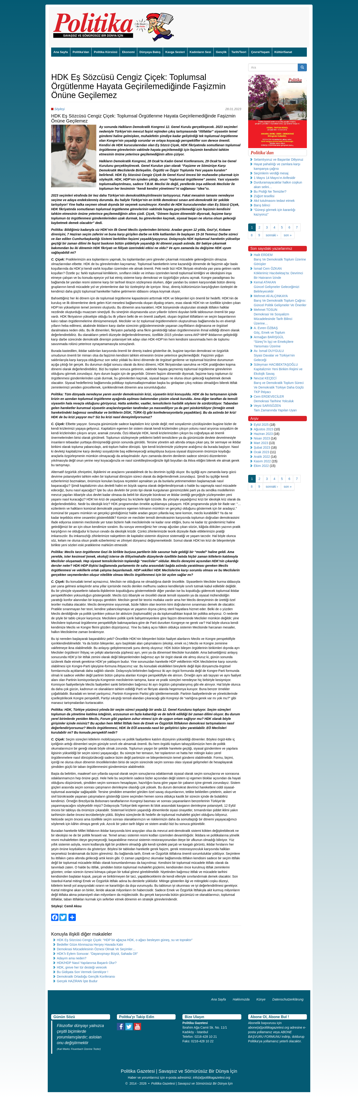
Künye (261, 999)
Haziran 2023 (263, 434)
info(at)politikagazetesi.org (211, 1077)
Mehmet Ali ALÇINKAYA (271, 296)
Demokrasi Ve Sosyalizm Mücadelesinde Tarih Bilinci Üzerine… (273, 318)
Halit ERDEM (263, 255)
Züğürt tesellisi (264, 196)
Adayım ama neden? (71, 958)
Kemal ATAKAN (265, 282)
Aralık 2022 (262, 456)
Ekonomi (128, 52)
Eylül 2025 (261, 424)
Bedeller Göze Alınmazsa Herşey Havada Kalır (90, 944)
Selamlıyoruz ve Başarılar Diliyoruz (278, 159)
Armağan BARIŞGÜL (269, 337)
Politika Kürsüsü (105, 52)
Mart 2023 (261, 443)
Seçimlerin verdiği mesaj (271, 173)
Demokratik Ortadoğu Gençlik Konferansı (86, 976)
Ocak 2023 (261, 452)
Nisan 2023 (262, 438)
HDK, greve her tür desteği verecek (82, 967)
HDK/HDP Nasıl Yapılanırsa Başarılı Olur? (86, 963)
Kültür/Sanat (283, 52)
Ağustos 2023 (264, 429)
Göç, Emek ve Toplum (269, 332)
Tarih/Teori (238, 52)
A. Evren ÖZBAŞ (266, 328)
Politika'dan (81, 52)
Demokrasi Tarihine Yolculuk (274, 401)
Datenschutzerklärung (287, 999)
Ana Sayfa (60, 52)
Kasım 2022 (262, 461)
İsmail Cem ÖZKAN (268, 268)
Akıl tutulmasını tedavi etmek (274, 200)
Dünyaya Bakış (150, 52)
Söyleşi (59, 109)
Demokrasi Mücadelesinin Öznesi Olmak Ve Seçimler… (96, 949)
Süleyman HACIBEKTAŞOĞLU (276, 364)
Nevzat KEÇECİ (265, 378)
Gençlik (221, 52)
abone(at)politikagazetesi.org (268, 1027)
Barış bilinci (262, 205)
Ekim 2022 (261, 466)
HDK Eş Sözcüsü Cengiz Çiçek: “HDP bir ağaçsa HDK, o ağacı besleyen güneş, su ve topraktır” (124, 940)
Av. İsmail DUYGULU (269, 351)
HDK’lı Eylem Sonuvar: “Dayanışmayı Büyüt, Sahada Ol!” (97, 953)
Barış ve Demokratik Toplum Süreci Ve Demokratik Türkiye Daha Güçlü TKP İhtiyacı (279, 387)
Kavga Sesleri (175, 52)
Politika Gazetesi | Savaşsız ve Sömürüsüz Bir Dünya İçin (192, 1083)
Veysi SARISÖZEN (267, 405)
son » (288, 235)
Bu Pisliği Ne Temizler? (270, 191)
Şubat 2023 (262, 447)
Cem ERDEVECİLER (269, 396)
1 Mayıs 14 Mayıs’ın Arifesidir (274, 178)
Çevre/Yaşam (260, 52)
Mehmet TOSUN (265, 309)
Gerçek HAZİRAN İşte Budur (77, 981)
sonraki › (272, 235)
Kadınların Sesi (200, 52)
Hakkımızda (241, 999)
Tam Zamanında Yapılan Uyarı (275, 410)
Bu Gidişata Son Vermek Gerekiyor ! (82, 972)
